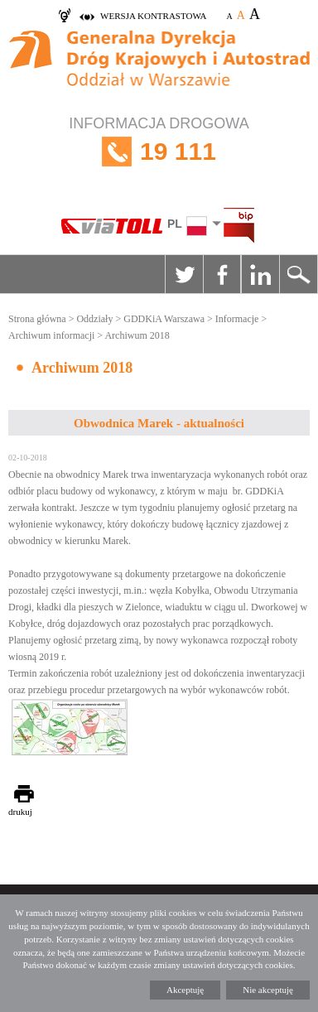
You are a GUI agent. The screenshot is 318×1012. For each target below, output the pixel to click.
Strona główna (37, 319)
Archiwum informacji (51, 335)
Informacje (237, 319)
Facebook (222, 274)
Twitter (184, 274)
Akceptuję (185, 990)
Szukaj (298, 274)
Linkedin (260, 274)
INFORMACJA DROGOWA (159, 152)
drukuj (20, 812)
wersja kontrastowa (153, 16)
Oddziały (94, 319)
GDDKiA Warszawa (164, 319)
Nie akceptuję (268, 990)
